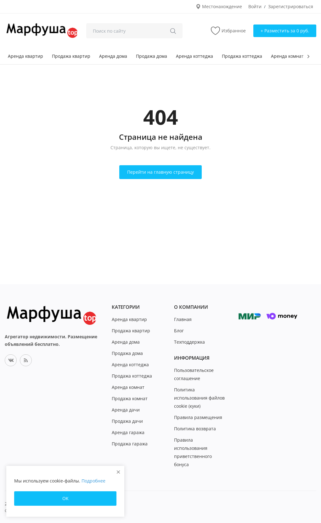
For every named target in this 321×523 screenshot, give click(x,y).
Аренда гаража (128, 432)
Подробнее (93, 481)
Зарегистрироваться (290, 6)
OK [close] (65, 498)
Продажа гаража (130, 444)
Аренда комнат (287, 56)
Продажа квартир (71, 56)
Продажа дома (151, 56)
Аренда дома (113, 56)
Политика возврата (195, 429)
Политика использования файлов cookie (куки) (199, 398)
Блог (179, 331)
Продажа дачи (127, 421)
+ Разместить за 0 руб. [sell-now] (285, 31)
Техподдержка (189, 342)
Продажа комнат (130, 398)
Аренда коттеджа (194, 56)
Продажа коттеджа (242, 56)
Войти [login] (255, 6)
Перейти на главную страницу (160, 172)
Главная (183, 319)
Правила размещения (198, 417)
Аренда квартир (25, 56)
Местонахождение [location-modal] (219, 6)
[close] (118, 472)
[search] (173, 31)
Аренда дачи (126, 410)
